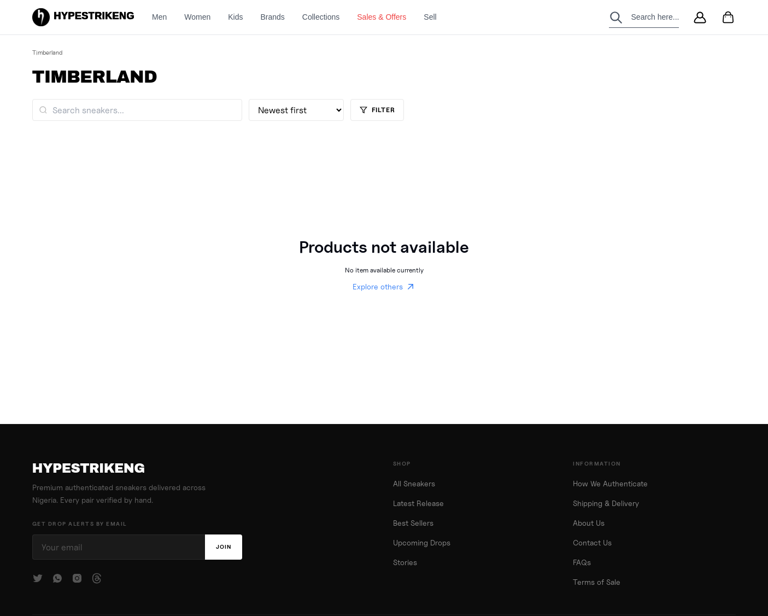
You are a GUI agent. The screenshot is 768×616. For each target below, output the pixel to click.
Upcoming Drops (421, 543)
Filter (377, 110)
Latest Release (418, 503)
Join (223, 546)
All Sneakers (414, 484)
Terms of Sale (596, 582)
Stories (405, 562)
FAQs (582, 562)
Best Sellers (413, 523)
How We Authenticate (610, 484)
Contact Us (592, 543)
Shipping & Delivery (606, 503)
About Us (589, 523)
